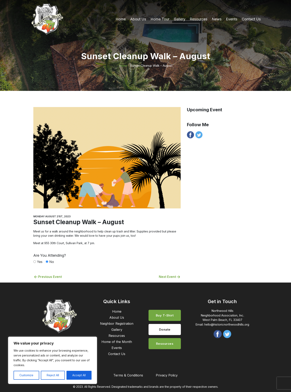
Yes (39, 262)
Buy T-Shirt (165, 315)
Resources (198, 19)
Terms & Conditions (128, 375)
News (216, 19)
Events (231, 19)
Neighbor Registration (116, 324)
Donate (165, 329)
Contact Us (251, 19)
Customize (26, 375)
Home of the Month (116, 342)
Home (121, 19)
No (51, 262)
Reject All (53, 375)
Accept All (79, 375)
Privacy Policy (167, 375)
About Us (138, 19)
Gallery (179, 19)
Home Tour (160, 19)
